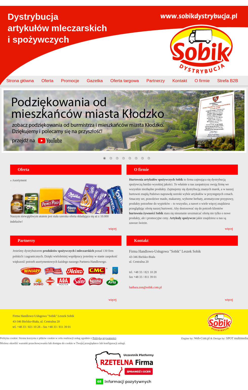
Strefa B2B (227, 80)
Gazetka (95, 80)
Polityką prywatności (104, 338)
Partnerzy (156, 80)
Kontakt (179, 80)
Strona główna (20, 80)
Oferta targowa (124, 80)
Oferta (47, 80)
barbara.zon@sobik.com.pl (145, 287)
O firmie (202, 80)
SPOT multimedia (237, 338)
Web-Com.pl (202, 338)
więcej (112, 229)
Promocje (70, 80)
